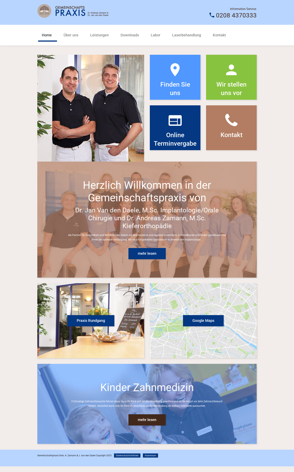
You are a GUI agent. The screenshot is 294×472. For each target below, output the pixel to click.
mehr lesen (147, 259)
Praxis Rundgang (91, 326)
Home (47, 35)
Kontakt (219, 35)
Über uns (71, 35)
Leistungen (99, 35)
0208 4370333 (236, 15)
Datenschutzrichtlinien (127, 461)
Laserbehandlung (186, 35)
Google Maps (203, 326)
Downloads (130, 35)
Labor (155, 35)
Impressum (150, 461)
